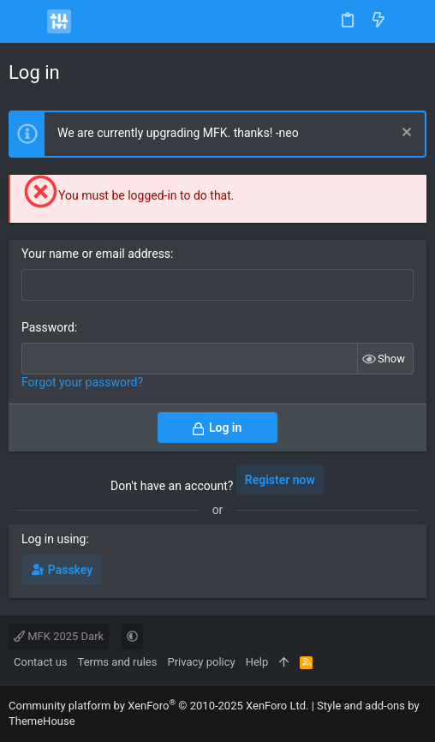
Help (257, 661)
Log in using (53, 539)
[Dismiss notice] (404, 134)
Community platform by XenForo (158, 705)
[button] (26, 21)
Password (47, 327)
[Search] (409, 21)
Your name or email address (95, 253)
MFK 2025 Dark (59, 636)
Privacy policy (201, 661)
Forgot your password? (82, 382)
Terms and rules (118, 661)
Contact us (41, 661)
